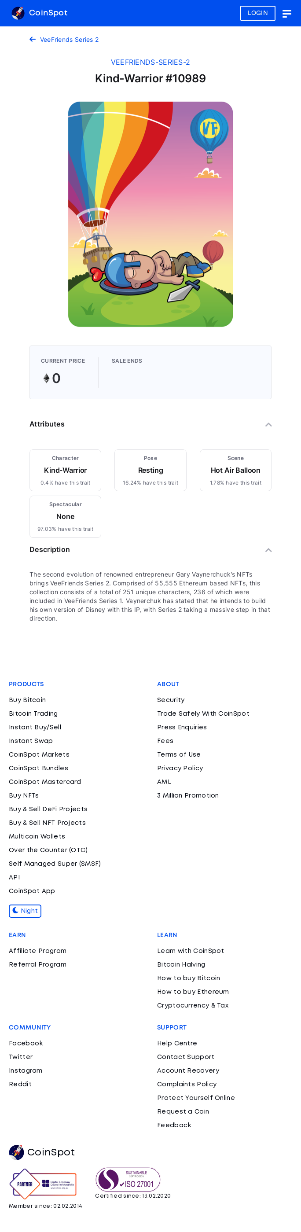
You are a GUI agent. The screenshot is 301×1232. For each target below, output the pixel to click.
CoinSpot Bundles (38, 768)
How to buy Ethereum (193, 992)
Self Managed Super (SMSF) (55, 864)
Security (170, 700)
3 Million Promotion (188, 795)
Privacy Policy (180, 768)
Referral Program (37, 964)
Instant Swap (31, 741)
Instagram (26, 1071)
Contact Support (186, 1057)
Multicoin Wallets (37, 836)
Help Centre (177, 1043)
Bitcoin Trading (33, 714)
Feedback (174, 1125)
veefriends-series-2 (151, 62)
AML (164, 782)
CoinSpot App (32, 891)
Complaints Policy (187, 1084)
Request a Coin (183, 1111)
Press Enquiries (182, 727)
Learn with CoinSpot (190, 951)
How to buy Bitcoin (188, 978)
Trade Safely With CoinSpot (203, 714)
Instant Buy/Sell (35, 727)
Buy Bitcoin (27, 700)
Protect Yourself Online (196, 1098)
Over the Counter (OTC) (48, 850)
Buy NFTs (24, 795)
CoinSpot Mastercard (45, 782)
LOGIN (258, 13)
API (14, 877)
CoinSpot (39, 13)
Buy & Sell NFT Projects (47, 823)
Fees (165, 741)
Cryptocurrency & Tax (192, 1005)
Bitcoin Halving (181, 964)
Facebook (26, 1043)
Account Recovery (188, 1071)
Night (25, 911)
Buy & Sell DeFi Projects (48, 809)
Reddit (20, 1084)
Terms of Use (179, 755)
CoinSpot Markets (39, 755)
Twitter (21, 1057)
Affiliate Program (37, 951)
